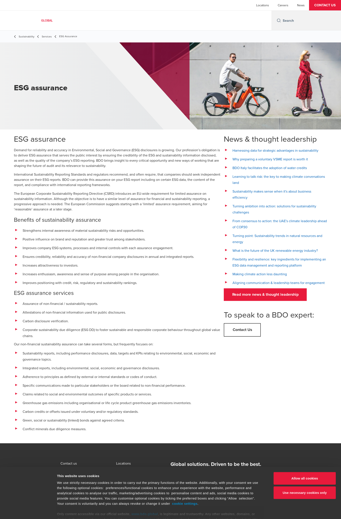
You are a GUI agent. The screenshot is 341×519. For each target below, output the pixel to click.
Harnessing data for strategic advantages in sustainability (275, 150)
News (301, 5)
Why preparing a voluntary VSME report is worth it (270, 159)
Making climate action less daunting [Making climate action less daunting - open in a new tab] (259, 274)
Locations (262, 5)
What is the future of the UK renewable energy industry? (275, 250)
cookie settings (184, 481)
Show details (228, 510)
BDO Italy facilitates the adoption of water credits (269, 167)
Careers (283, 5)
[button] (325, 5)
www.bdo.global (145, 492)
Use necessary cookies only (305, 470)
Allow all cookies (304, 456)
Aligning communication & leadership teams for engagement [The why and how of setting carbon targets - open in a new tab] (278, 282)
